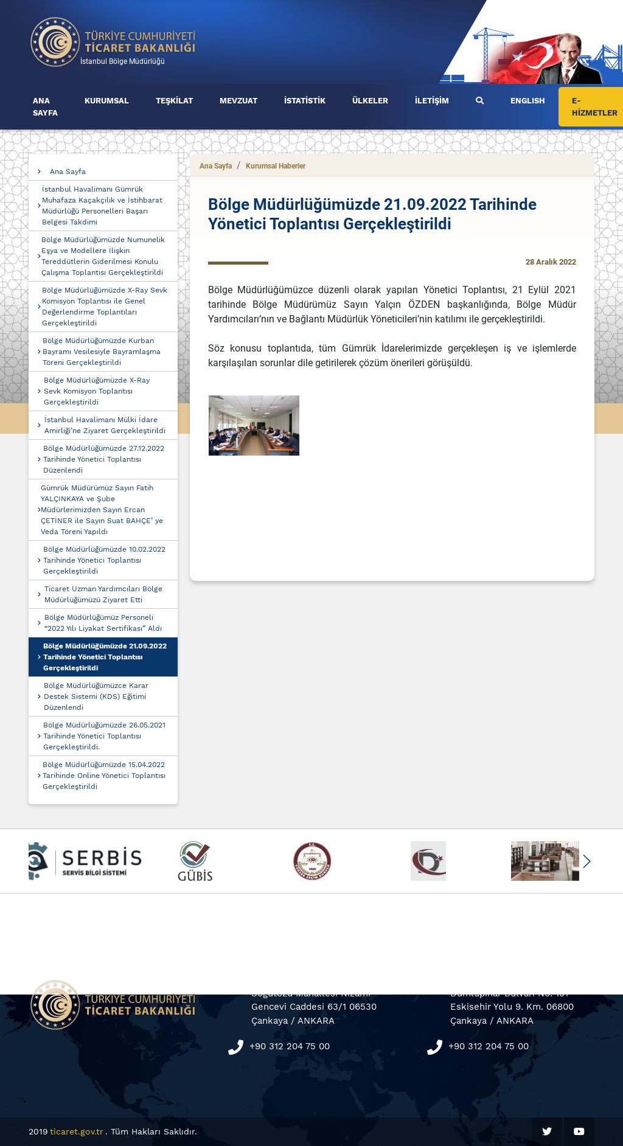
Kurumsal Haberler (275, 166)
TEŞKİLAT (174, 100)
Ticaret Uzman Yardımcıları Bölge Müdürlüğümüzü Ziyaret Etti (103, 594)
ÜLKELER (370, 100)
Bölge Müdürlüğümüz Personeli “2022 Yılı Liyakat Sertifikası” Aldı (103, 623)
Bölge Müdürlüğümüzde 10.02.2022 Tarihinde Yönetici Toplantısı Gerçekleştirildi (104, 560)
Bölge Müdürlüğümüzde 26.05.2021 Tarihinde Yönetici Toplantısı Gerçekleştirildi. (104, 736)
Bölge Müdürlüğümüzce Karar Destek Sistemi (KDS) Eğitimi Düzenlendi (96, 696)
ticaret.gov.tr (76, 1131)
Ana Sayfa (68, 171)
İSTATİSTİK (304, 100)
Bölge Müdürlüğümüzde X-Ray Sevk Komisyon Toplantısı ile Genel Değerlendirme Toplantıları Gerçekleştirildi (104, 306)
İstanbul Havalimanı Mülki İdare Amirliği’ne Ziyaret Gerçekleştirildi (104, 425)
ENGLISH (527, 100)
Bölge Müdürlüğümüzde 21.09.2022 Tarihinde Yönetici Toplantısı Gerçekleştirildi (105, 657)
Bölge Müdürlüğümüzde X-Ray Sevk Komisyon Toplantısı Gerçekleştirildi (97, 391)
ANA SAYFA (45, 106)
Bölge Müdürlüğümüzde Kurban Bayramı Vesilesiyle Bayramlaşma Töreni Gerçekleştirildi (102, 351)
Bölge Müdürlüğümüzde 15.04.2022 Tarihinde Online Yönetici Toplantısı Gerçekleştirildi (104, 775)
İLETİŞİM (432, 100)
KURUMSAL (107, 100)
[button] (586, 861)
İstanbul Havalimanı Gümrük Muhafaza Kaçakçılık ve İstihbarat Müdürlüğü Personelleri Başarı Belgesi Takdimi (102, 205)
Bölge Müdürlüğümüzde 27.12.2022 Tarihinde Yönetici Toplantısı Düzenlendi (103, 459)
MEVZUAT (238, 100)
